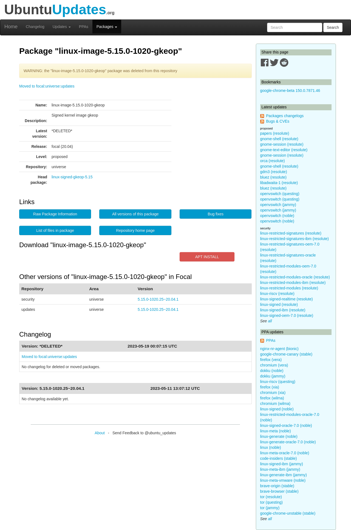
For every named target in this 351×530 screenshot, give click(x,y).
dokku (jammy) (272, 376)
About (100, 433)
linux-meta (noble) (275, 431)
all (270, 321)
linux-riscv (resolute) (277, 293)
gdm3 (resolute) (273, 172)
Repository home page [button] (135, 230)
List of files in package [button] (55, 230)
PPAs (83, 26)
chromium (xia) (273, 392)
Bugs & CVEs (277, 121)
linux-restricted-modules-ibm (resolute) (293, 282)
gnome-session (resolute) (282, 144)
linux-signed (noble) (277, 409)
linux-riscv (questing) (277, 381)
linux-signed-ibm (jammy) (281, 464)
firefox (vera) (271, 359)
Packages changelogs (285, 116)
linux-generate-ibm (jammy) (283, 475)
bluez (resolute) (273, 177)
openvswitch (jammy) (278, 204)
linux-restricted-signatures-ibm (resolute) (294, 238)
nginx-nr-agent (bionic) (279, 348)
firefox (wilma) (272, 398)
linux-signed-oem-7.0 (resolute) (286, 315)
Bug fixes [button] (215, 214)
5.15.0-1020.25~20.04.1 (158, 299)
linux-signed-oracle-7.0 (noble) (286, 425)
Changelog (35, 26)
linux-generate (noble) (279, 436)
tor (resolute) (271, 497)
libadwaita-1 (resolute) (279, 183)
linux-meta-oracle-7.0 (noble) (284, 453)
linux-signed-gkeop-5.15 (72, 177)
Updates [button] (62, 26)
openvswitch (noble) (277, 215)
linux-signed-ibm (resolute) (282, 310)
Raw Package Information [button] (55, 214)
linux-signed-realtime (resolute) (286, 299)
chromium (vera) (274, 365)
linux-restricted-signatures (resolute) (290, 233)
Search (333, 27)
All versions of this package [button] (135, 214)
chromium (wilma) (275, 403)
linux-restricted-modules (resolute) (289, 288)
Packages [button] (107, 26)
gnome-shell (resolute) (279, 139)
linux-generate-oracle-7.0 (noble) (288, 442)
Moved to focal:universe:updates (47, 86)
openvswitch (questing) (279, 193)
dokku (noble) (272, 370)
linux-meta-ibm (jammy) (280, 469)
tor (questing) (271, 502)
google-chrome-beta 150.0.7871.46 (290, 90)
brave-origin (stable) (277, 486)
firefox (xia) (269, 387)
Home (11, 26)
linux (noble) (270, 447)
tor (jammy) (270, 508)
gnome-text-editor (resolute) (284, 150)
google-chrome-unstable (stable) (288, 513)
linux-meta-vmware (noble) (283, 480)
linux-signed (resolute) (279, 304)
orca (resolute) (272, 161)
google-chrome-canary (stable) (286, 354)
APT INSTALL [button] (207, 257)
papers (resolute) (274, 133)
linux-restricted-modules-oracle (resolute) (295, 277)
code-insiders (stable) (278, 458)
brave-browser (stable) (279, 491)
